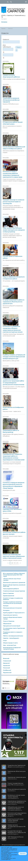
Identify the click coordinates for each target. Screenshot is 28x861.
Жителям (4, 22)
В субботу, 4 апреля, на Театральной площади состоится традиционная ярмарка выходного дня (14, 356)
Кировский (6, 665)
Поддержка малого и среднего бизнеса (12, 632)
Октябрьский (7, 670)
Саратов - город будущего (11, 638)
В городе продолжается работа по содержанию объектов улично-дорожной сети (13, 301)
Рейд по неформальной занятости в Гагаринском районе (14, 278)
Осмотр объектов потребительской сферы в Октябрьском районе (14, 147)
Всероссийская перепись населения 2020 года (14, 585)
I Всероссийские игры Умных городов (12, 579)
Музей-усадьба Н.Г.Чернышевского (13, 612)
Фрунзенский (7, 672)
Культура (5, 605)
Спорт (5, 640)
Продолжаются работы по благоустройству (11, 431)
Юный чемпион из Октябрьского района (13, 408)
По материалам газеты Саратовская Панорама (14, 629)
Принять (22, 853)
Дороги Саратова (8, 593)
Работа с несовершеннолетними (13, 636)
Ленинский (6, 668)
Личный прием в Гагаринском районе (12, 257)
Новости (10, 28)
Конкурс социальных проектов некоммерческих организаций (12, 602)
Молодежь (6, 610)
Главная (3, 28)
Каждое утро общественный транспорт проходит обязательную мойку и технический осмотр (14, 556)
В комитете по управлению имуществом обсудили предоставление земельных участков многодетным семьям (12, 329)
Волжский (6, 658)
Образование (7, 623)
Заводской (6, 663)
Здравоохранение (8, 595)
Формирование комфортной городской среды (12, 648)
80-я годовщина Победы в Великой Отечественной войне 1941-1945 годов (14, 575)
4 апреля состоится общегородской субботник (11, 76)
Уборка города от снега (10, 643)
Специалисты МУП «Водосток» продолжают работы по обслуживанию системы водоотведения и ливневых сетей (13, 457)
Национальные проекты (10, 615)
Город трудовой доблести (11, 588)
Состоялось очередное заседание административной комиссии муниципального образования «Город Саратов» (13, 485)
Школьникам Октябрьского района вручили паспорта (14, 533)
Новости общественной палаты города (12, 618)
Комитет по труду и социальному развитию (13, 598)
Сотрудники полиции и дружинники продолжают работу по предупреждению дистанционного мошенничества (13, 381)
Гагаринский (7, 661)
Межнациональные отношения (12, 608)
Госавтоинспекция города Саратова (14, 591)
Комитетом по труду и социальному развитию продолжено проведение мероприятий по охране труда (12, 174)
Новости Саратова (8, 621)
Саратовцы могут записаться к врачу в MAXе (12, 510)
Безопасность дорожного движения (14, 582)
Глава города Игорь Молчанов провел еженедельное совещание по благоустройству (14, 230)
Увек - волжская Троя (9, 645)
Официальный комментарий (11, 626)
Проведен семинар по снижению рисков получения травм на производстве (13, 201)
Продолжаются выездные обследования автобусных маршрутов (11, 100)
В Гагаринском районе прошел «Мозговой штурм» (13, 123)
